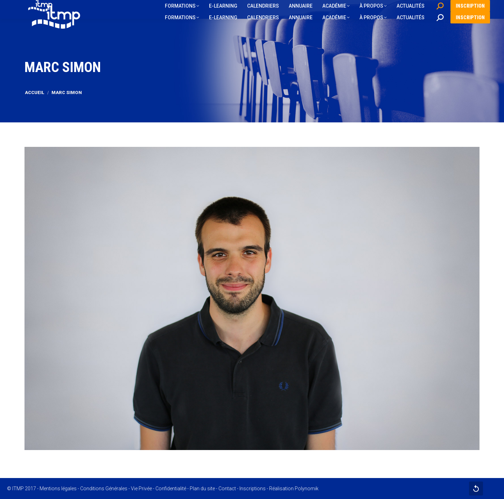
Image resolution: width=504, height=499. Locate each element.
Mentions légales (58, 488)
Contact (227, 488)
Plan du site (202, 488)
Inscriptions (252, 488)
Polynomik (306, 488)
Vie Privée (141, 488)
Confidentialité (170, 488)
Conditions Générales (103, 488)
